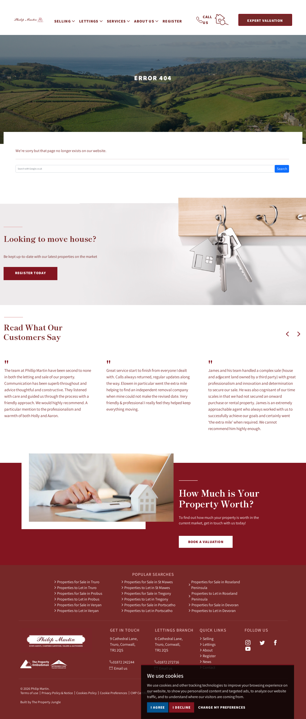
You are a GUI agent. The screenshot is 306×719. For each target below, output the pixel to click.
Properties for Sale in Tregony (146, 593)
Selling (206, 638)
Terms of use (29, 693)
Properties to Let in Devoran (212, 610)
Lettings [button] (93, 19)
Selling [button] (67, 19)
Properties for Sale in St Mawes (147, 581)
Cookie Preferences (113, 693)
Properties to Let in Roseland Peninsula (212, 596)
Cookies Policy (86, 693)
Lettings (208, 644)
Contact (207, 667)
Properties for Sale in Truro (76, 581)
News (205, 661)
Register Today (30, 273)
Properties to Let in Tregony (144, 599)
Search (282, 168)
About (206, 650)
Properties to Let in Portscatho (147, 610)
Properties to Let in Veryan (76, 610)
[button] (287, 334)
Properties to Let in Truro (75, 587)
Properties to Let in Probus (76, 599)
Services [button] (120, 19)
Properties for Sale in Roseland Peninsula (214, 584)
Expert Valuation (265, 20)
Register (175, 19)
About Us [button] (149, 19)
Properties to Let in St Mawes (145, 587)
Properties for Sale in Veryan (78, 604)
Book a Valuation (206, 541)
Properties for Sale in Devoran (213, 604)
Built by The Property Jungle (40, 702)
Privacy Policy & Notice (57, 693)
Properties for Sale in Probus (78, 593)
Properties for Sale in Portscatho (148, 604)
